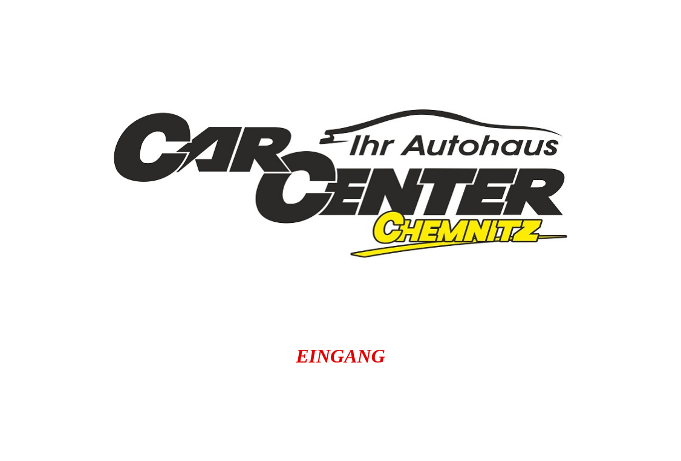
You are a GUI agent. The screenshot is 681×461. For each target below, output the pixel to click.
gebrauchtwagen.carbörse (380, 445)
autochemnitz (69, 400)
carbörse (182, 423)
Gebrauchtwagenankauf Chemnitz (366, 423)
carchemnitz (564, 423)
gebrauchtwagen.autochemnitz (142, 445)
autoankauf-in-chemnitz (229, 400)
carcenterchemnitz (410, 400)
